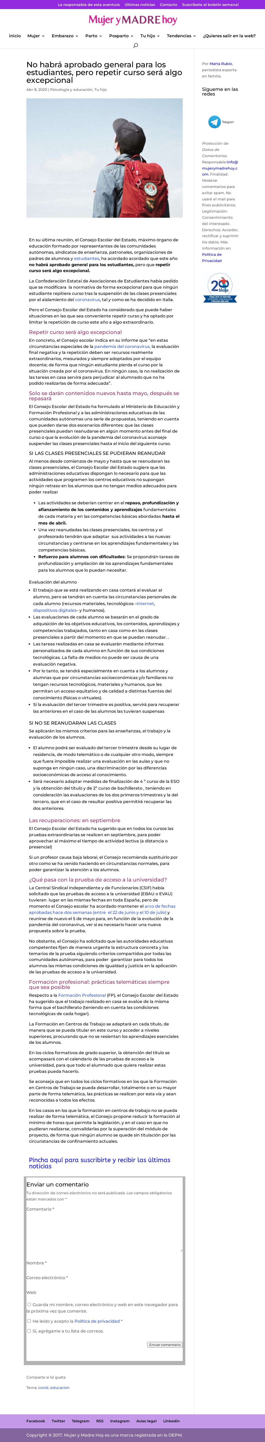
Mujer (33, 36)
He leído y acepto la (74, 1321)
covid (43, 1387)
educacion (60, 1387)
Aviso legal (146, 1421)
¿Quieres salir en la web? (229, 36)
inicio (15, 36)
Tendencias (179, 36)
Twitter (58, 1421)
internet (145, 603)
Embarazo (62, 36)
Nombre (36, 1263)
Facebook (35, 1421)
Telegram (81, 1421)
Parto (91, 36)
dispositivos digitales (54, 610)
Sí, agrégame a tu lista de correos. (65, 1331)
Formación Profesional (82, 995)
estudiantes (86, 258)
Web (31, 1292)
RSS (100, 1421)
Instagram (120, 1421)
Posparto (119, 36)
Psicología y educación (71, 89)
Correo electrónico (47, 1277)
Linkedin (171, 1421)
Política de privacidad (98, 1321)
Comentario (40, 1209)
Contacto (168, 5)
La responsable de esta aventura (89, 5)
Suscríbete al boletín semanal (210, 5)
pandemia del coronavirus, (122, 346)
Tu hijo (148, 36)
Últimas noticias (140, 5)
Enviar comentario (165, 1345)
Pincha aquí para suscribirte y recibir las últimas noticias (99, 1163)
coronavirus (87, 299)
